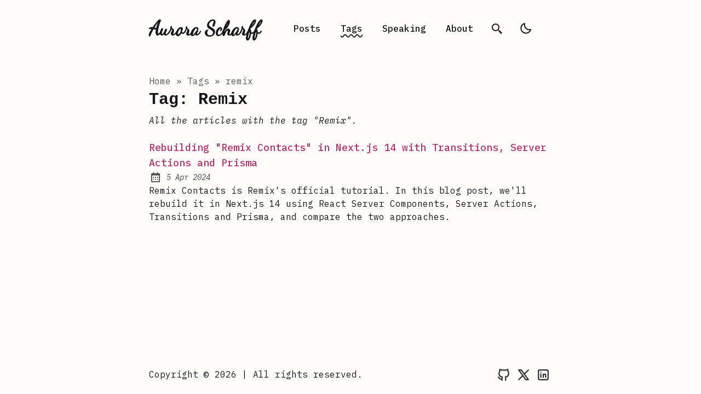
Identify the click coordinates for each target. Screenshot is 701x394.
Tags (352, 28)
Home (160, 81)
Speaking (404, 28)
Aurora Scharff (204, 28)
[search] (497, 28)
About (459, 28)
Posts (307, 28)
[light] (526, 28)
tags (198, 81)
